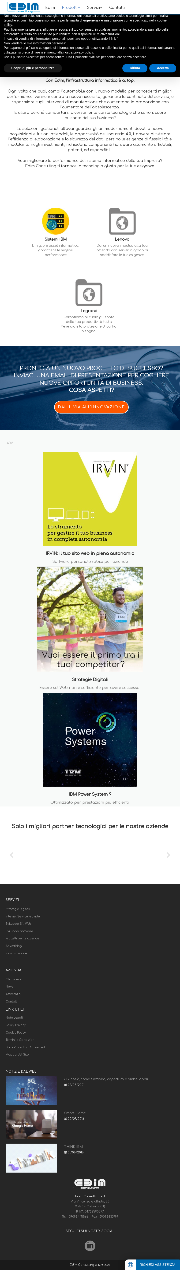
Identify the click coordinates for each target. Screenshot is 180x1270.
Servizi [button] (94, 8)
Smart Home (75, 1113)
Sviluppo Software (19, 931)
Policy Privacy (16, 1025)
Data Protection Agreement (25, 1047)
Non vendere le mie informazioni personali (34, 43)
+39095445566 (78, 1216)
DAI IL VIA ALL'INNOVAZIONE (91, 407)
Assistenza (13, 994)
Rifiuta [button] (135, 68)
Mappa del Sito (17, 1054)
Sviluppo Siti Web (18, 923)
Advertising (14, 946)
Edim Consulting (82, 1264)
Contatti (117, 8)
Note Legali (14, 1017)
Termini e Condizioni (20, 1040)
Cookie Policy (16, 1032)
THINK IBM (73, 1147)
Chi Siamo (13, 979)
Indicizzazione (16, 953)
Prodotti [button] (71, 8)
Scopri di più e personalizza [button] (32, 68)
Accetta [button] (163, 68)
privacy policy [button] (83, 52)
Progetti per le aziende (22, 938)
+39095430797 (108, 1216)
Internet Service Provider (23, 916)
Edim (50, 8)
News (9, 986)
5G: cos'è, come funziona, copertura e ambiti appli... (107, 1079)
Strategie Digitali (18, 909)
